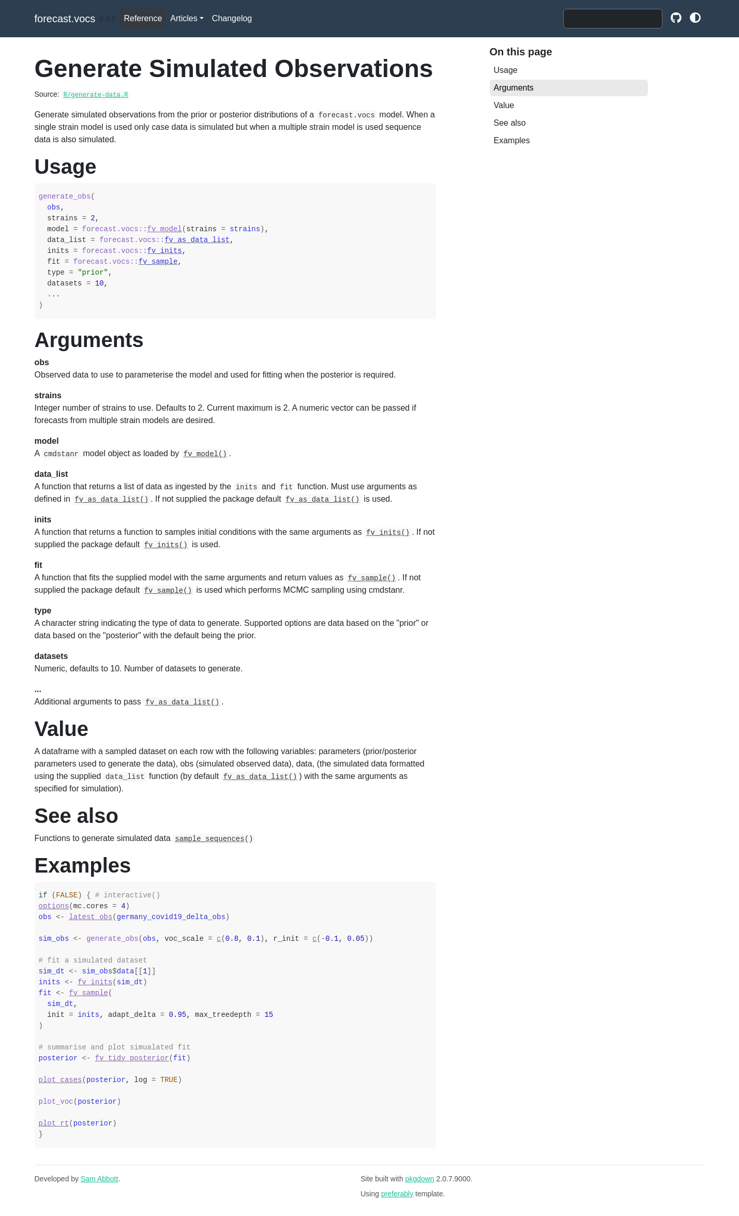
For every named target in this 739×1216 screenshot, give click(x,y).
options (54, 906)
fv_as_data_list (197, 240)
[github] (676, 18)
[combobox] (612, 18)
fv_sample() (372, 578)
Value (504, 105)
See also (510, 122)
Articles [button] (183, 18)
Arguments (514, 87)
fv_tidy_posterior (132, 1058)
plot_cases (60, 1080)
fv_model (164, 229)
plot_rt (54, 1123)
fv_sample (158, 262)
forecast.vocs (65, 18)
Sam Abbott (99, 1179)
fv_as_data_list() (111, 500)
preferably (397, 1194)
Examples (512, 140)
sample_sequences (209, 839)
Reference (143, 18)
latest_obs (90, 917)
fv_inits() (388, 533)
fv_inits (164, 251)
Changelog (232, 18)
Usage (506, 70)
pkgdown (419, 1179)
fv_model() (205, 454)
